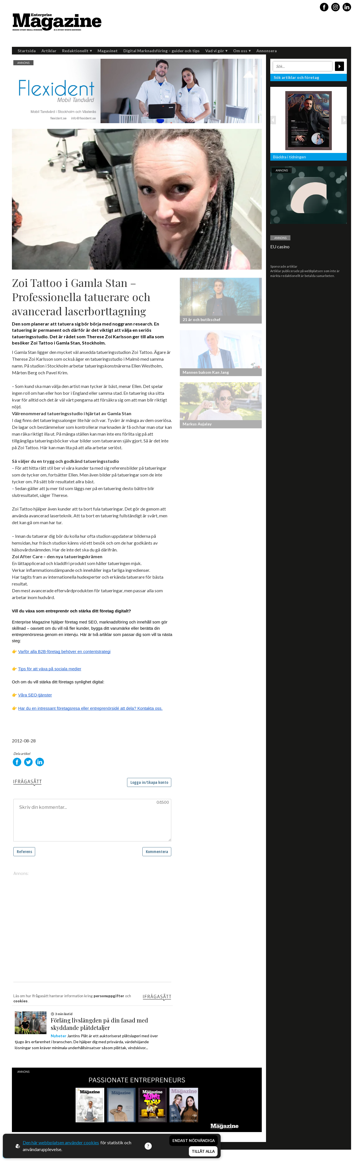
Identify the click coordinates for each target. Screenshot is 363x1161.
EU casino (280, 246)
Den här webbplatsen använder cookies (61, 1142)
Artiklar (48, 50)
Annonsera (266, 50)
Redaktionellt (77, 50)
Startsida (27, 50)
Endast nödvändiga (193, 1140)
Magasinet (108, 50)
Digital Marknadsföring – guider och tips (161, 50)
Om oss (242, 50)
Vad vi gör (216, 50)
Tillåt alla (203, 1151)
